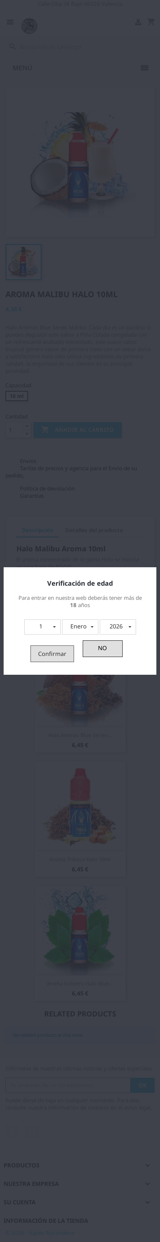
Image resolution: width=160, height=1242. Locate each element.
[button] (42, 627)
